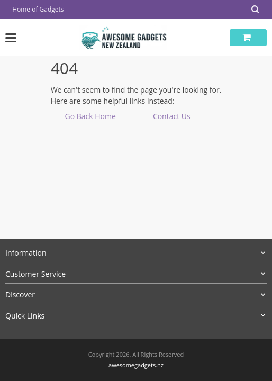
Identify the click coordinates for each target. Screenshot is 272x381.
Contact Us (172, 116)
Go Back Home (90, 116)
